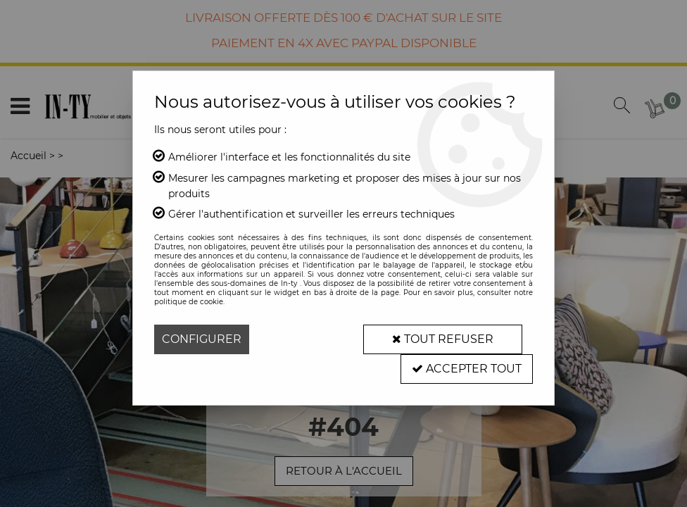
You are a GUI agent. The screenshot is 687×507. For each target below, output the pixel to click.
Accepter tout (467, 368)
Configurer (201, 339)
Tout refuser (442, 339)
